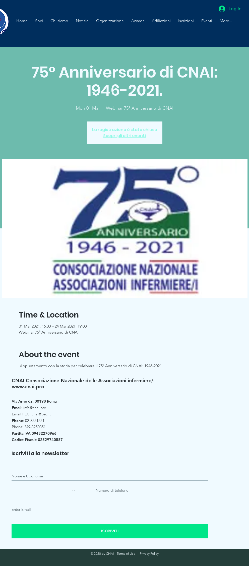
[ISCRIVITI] (110, 531)
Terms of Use (126, 553)
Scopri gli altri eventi (124, 136)
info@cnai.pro (34, 407)
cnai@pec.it (41, 414)
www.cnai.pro (28, 387)
